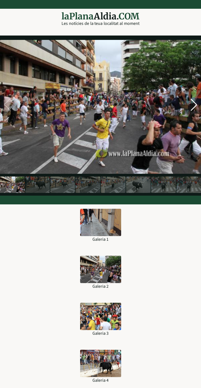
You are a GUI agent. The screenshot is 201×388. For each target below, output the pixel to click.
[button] (194, 105)
